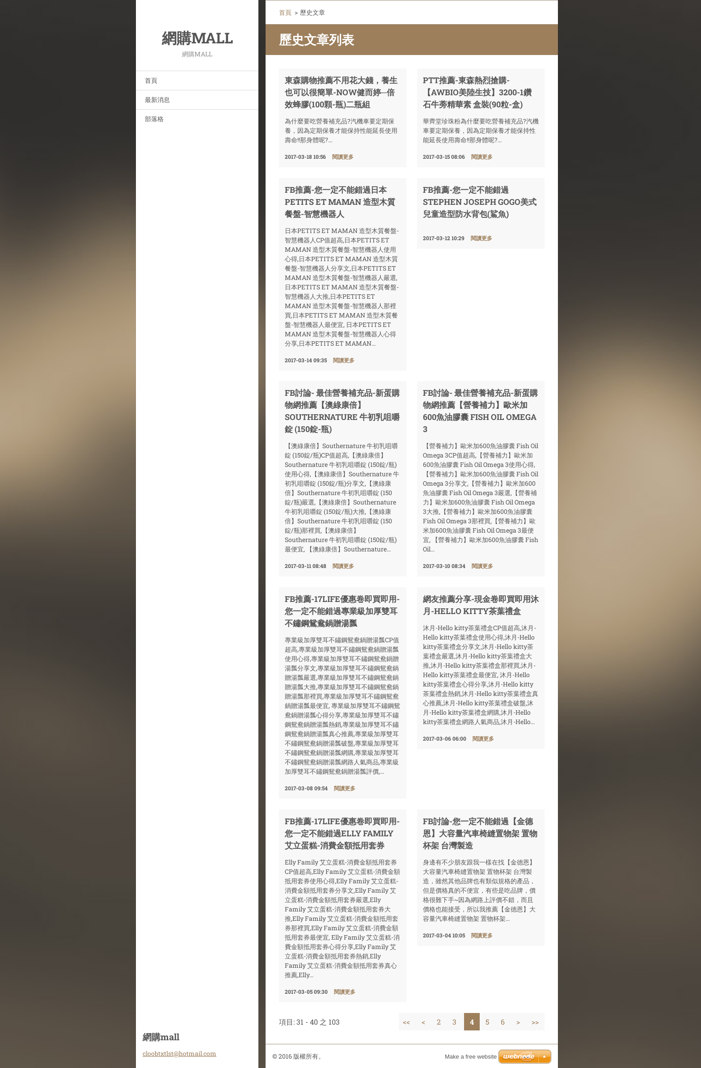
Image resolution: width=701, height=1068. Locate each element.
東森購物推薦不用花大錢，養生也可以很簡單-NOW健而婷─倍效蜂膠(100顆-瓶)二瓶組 (341, 92)
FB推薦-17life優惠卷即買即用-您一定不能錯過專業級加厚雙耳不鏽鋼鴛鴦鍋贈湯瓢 (342, 610)
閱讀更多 (343, 156)
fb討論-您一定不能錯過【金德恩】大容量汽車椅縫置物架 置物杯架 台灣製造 (480, 833)
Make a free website (471, 1056)
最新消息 (157, 99)
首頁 (151, 80)
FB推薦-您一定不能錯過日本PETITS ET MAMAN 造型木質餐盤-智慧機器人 (340, 201)
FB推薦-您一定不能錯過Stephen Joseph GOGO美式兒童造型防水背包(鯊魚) (479, 201)
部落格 (154, 118)
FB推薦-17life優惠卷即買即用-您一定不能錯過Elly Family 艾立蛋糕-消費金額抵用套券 (342, 833)
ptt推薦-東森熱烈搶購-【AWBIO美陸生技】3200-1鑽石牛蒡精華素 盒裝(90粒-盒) (477, 92)
